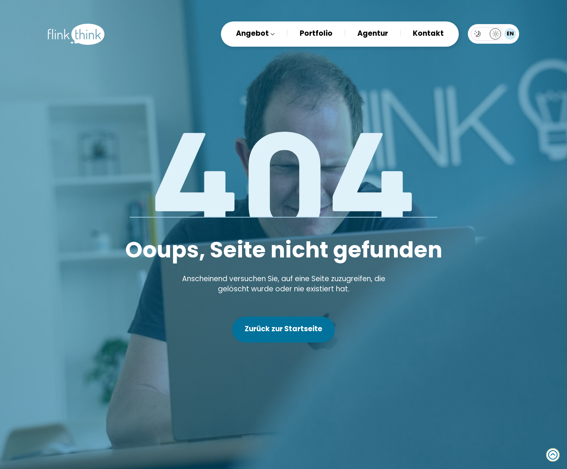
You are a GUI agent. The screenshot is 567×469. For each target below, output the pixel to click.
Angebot (252, 34)
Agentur (372, 34)
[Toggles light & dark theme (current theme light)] (487, 34)
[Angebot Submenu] (272, 34)
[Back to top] (552, 454)
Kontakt (428, 34)
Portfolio (316, 34)
